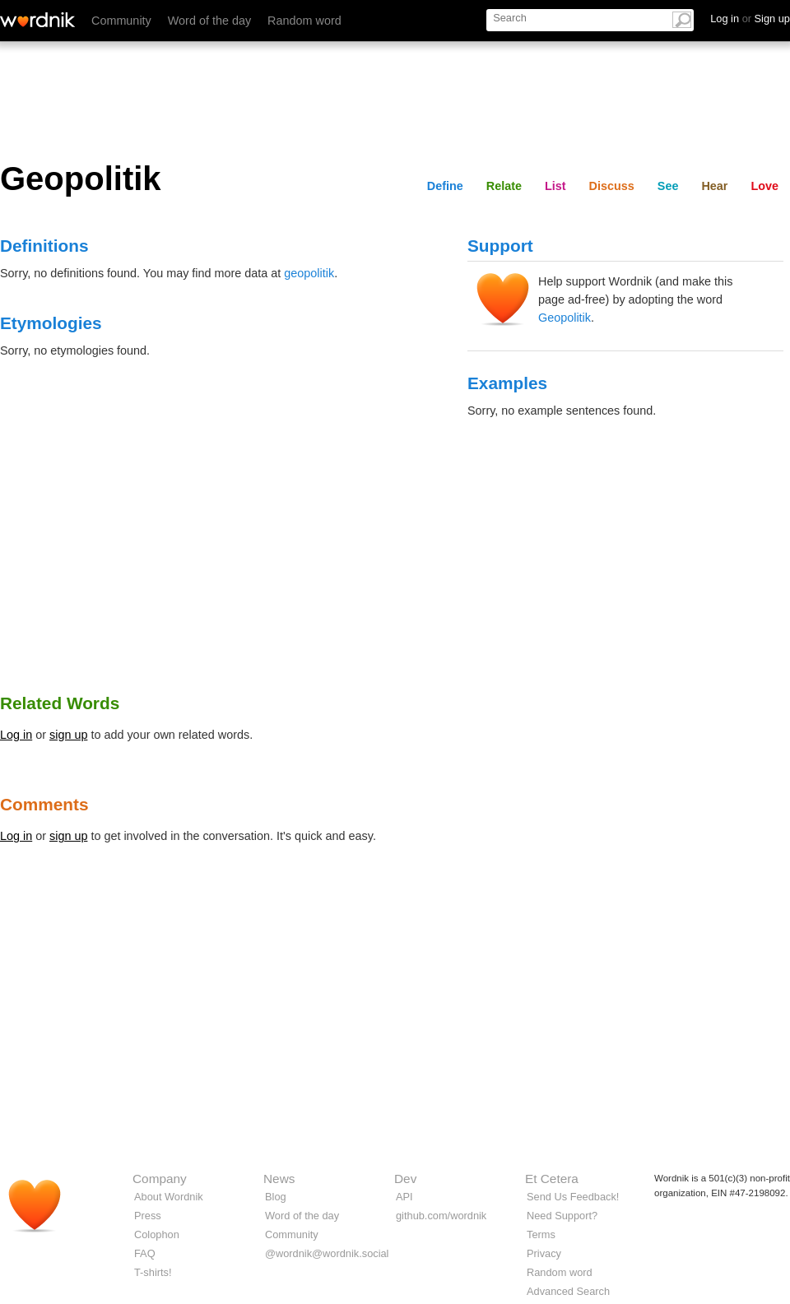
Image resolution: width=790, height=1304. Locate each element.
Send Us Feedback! (573, 1196)
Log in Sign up (750, 18)
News (279, 1179)
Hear (714, 186)
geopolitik (309, 273)
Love (764, 186)
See (668, 186)
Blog (275, 1196)
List (555, 186)
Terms (541, 1234)
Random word (304, 20)
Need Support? (562, 1215)
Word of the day (209, 20)
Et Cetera (552, 1179)
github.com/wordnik (441, 1215)
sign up (68, 734)
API (404, 1196)
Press (147, 1215)
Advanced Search (568, 1291)
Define (445, 186)
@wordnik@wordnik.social (326, 1253)
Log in (16, 734)
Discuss (611, 186)
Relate (504, 186)
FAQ (145, 1253)
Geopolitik (564, 317)
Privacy (544, 1253)
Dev (405, 1179)
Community (121, 20)
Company (159, 1179)
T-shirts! (153, 1272)
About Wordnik (168, 1196)
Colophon (156, 1234)
